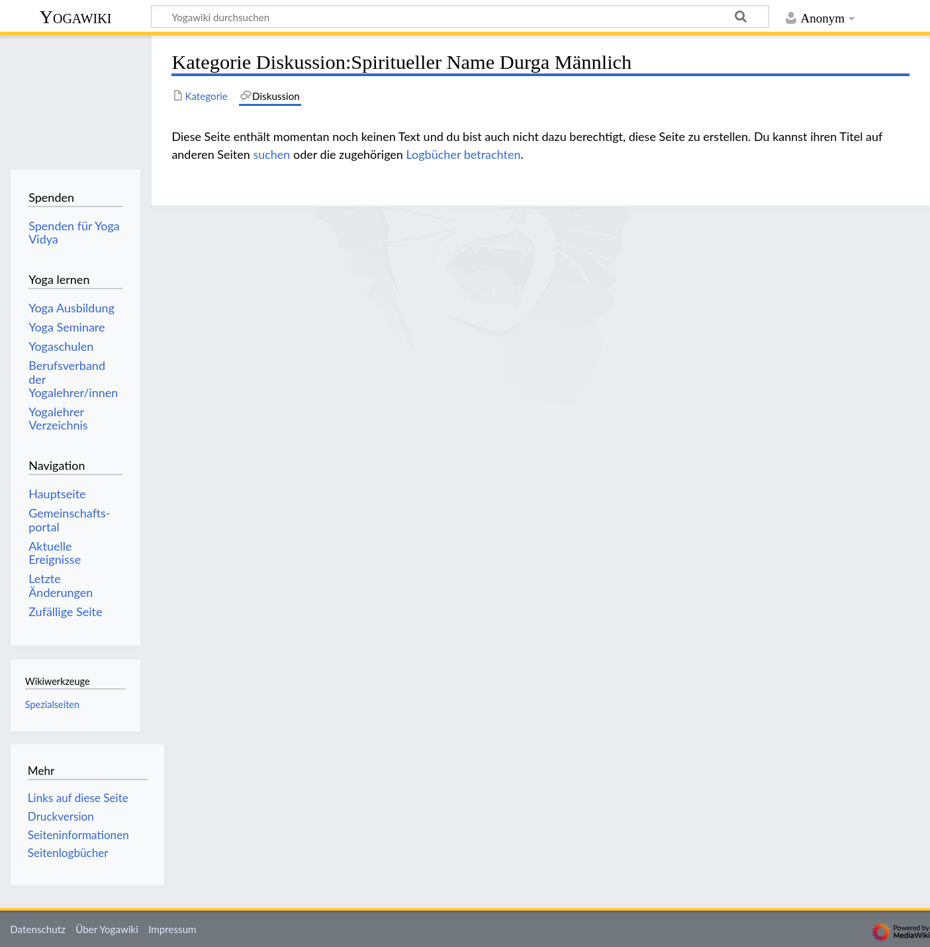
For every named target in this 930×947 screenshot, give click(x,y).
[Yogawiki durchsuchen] (460, 16)
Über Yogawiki (106, 929)
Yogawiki (76, 17)
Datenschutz (38, 929)
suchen (271, 154)
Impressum (172, 929)
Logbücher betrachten (463, 154)
